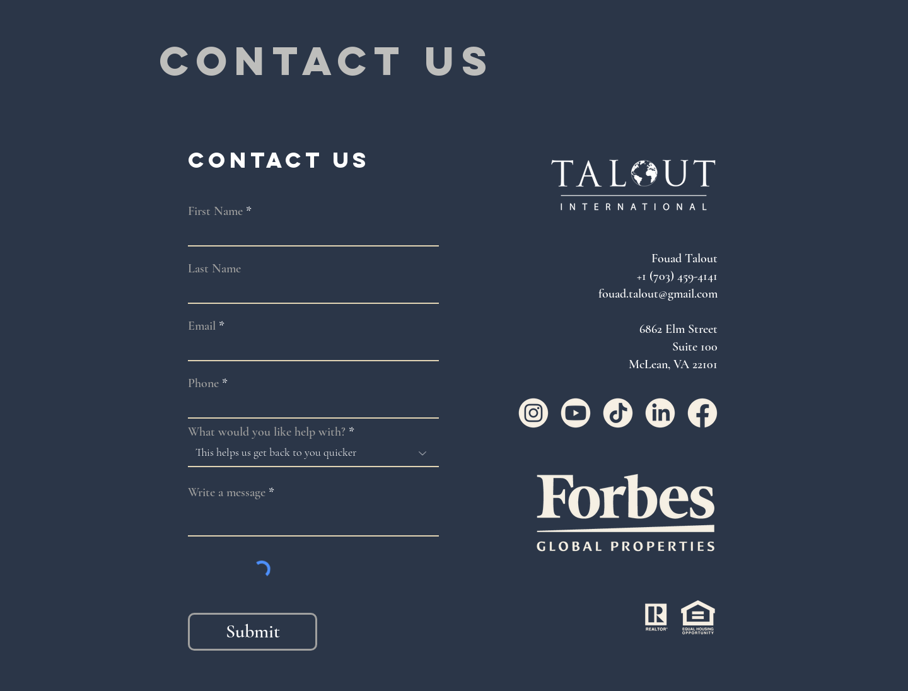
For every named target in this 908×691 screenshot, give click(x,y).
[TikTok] (618, 413)
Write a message (226, 492)
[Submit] (252, 632)
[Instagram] (533, 413)
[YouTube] (576, 413)
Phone (203, 383)
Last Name (214, 268)
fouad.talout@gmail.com (658, 293)
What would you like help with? (267, 432)
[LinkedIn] (660, 413)
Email (202, 326)
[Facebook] (702, 413)
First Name (215, 211)
